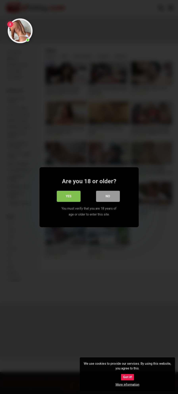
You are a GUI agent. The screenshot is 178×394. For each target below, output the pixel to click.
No (108, 196)
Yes (68, 196)
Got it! (127, 377)
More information (127, 384)
